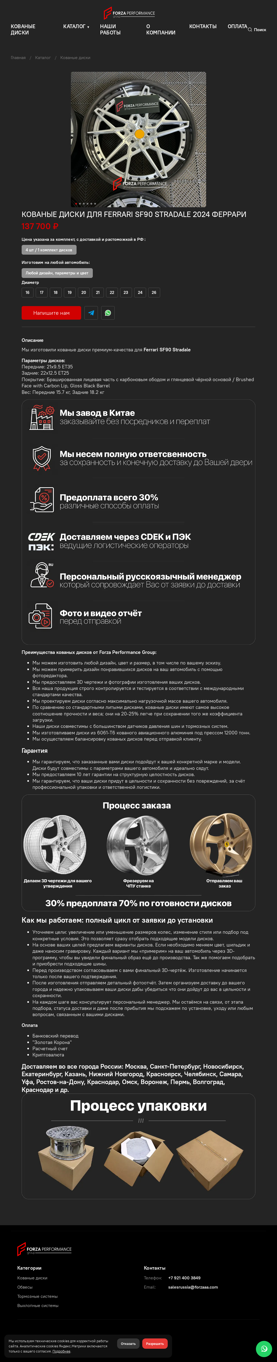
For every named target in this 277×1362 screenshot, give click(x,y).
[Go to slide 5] (91, 204)
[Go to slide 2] (80, 204)
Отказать (128, 1343)
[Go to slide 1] (76, 204)
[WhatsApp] (264, 1349)
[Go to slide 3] (84, 204)
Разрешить (155, 1343)
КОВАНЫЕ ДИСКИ (23, 29)
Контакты (203, 26)
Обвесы (24, 1287)
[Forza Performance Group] (44, 1248)
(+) (28, 292)
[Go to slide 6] (95, 204)
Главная (18, 57)
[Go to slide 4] (87, 204)
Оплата (238, 26)
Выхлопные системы (37, 1305)
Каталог (74, 26)
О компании (161, 29)
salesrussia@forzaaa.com (193, 1287)
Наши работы (110, 29)
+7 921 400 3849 (184, 1277)
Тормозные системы (37, 1296)
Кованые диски (75, 57)
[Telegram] (91, 313)
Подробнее (61, 1351)
